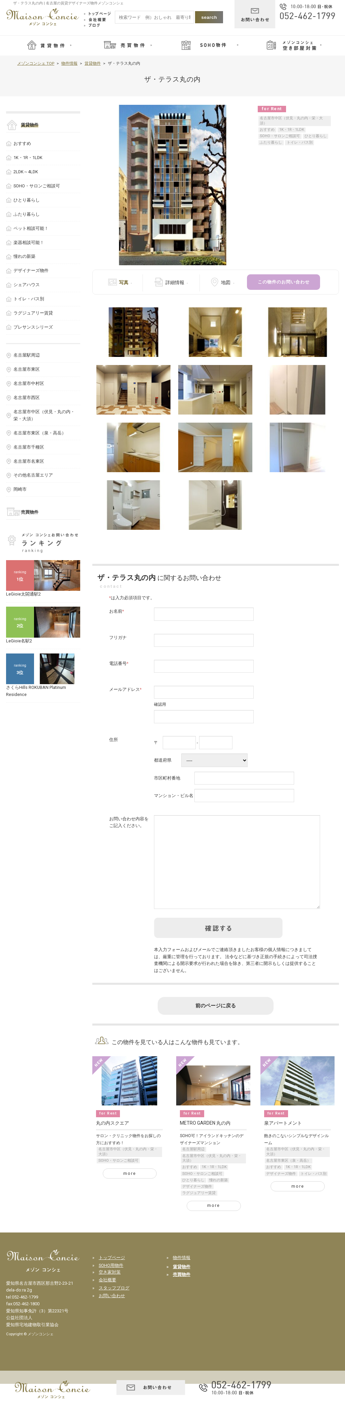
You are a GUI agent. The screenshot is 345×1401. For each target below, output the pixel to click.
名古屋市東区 (26, 369)
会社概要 (107, 1297)
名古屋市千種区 (28, 447)
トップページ (112, 1274)
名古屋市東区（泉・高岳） (288, 1178)
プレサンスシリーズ (33, 327)
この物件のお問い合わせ (284, 281)
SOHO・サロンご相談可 (280, 136)
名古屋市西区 (26, 397)
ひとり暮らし (316, 136)
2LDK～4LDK (25, 171)
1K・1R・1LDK (291, 129)
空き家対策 (110, 1289)
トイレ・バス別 (300, 142)
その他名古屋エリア (33, 475)
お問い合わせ (112, 1312)
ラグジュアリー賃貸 (199, 1210)
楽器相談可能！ (28, 242)
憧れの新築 (218, 1197)
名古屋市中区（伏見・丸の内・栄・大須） (291, 120)
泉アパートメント (283, 1140)
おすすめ (267, 129)
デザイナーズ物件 (197, 1203)
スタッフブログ (114, 1305)
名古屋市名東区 (28, 461)
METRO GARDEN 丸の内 (205, 1140)
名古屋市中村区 (28, 383)
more (129, 1190)
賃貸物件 (93, 63)
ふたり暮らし (271, 142)
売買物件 (29, 512)
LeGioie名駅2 (19, 640)
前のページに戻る (215, 1023)
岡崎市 (20, 489)
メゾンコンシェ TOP (35, 63)
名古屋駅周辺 (193, 1166)
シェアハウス (26, 284)
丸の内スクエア (112, 1140)
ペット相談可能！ (31, 228)
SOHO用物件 (111, 1282)
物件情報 (69, 63)
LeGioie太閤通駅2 (23, 594)
